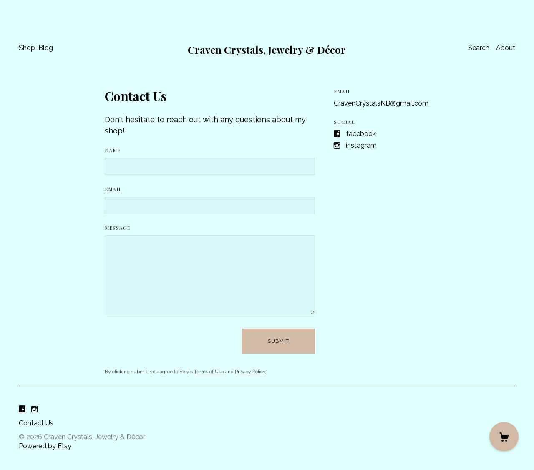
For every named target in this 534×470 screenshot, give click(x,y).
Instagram (361, 145)
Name (113, 150)
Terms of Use (209, 371)
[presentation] (168, 341)
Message (118, 227)
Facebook (361, 134)
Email (113, 189)
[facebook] (22, 409)
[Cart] (504, 436)
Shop (27, 48)
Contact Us (36, 423)
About (505, 48)
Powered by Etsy (45, 446)
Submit (278, 341)
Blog (45, 48)
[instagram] (34, 409)
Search (478, 48)
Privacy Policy (250, 371)
